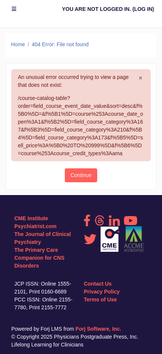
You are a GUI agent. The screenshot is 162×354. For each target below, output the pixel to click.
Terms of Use (100, 300)
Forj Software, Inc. (98, 329)
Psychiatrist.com (35, 226)
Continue (81, 175)
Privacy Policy (102, 292)
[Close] (140, 78)
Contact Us (98, 284)
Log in (143, 9)
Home (18, 44)
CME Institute (31, 218)
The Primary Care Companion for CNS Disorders (39, 258)
